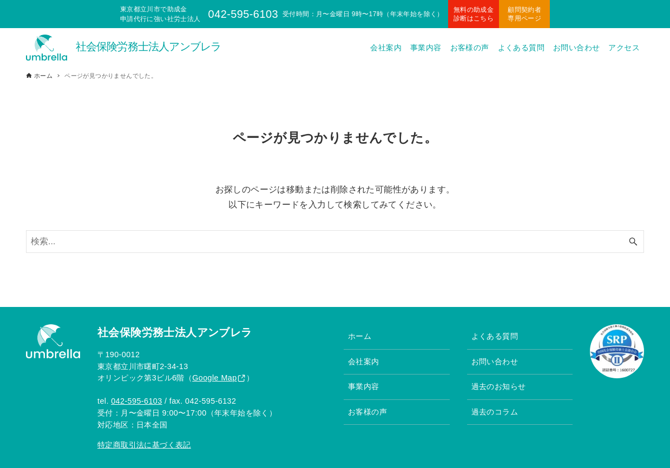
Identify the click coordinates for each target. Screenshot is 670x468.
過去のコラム (494, 411)
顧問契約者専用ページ (524, 14)
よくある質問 (494, 336)
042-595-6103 (136, 401)
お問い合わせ (494, 361)
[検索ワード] (335, 241)
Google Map (214, 377)
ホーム (359, 336)
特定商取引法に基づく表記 (144, 444)
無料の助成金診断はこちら (474, 14)
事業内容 (363, 386)
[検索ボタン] (633, 241)
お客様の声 (367, 411)
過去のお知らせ (498, 386)
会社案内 (363, 361)
